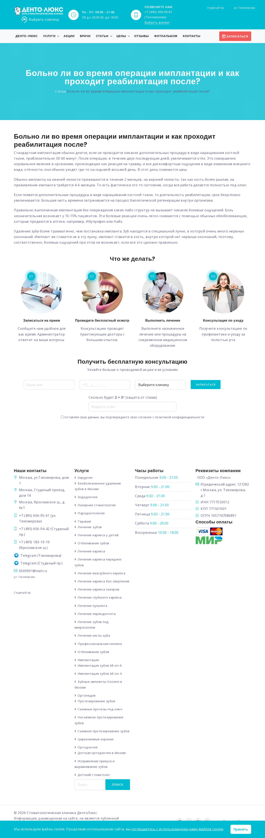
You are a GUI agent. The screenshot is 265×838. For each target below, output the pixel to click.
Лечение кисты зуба (94, 636)
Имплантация (88, 660)
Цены (121, 36)
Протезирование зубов (96, 701)
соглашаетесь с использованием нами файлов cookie (177, 829)
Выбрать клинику (40, 20)
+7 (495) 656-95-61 (34, 515)
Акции (69, 36)
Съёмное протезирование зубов (104, 731)
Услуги (49, 36)
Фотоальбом (165, 36)
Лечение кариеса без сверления (104, 581)
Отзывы (141, 36)
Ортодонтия (88, 747)
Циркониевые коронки (96, 739)
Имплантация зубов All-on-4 (100, 674)
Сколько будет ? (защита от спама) (123, 397)
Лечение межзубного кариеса (101, 573)
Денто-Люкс (27, 36)
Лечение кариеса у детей (98, 535)
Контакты (191, 36)
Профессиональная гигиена (100, 644)
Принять (241, 829)
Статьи (102, 36)
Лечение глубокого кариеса (100, 598)
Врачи (85, 36)
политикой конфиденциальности (179, 417)
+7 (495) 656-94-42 (34, 529)
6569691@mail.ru (33, 571)
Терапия (84, 521)
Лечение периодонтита (97, 614)
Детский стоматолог (94, 775)
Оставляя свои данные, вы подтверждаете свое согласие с (132, 417)
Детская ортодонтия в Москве (102, 753)
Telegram (28, 555)
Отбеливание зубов (94, 543)
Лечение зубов (90, 527)
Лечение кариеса (91, 551)
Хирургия (85, 478)
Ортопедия (87, 696)
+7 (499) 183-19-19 (34, 542)
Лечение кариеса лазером (99, 589)
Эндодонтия (88, 497)
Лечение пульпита (92, 606)
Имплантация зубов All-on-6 (100, 666)
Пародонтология (91, 513)
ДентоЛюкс (87, 813)
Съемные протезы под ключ (100, 709)
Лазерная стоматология (97, 505)
